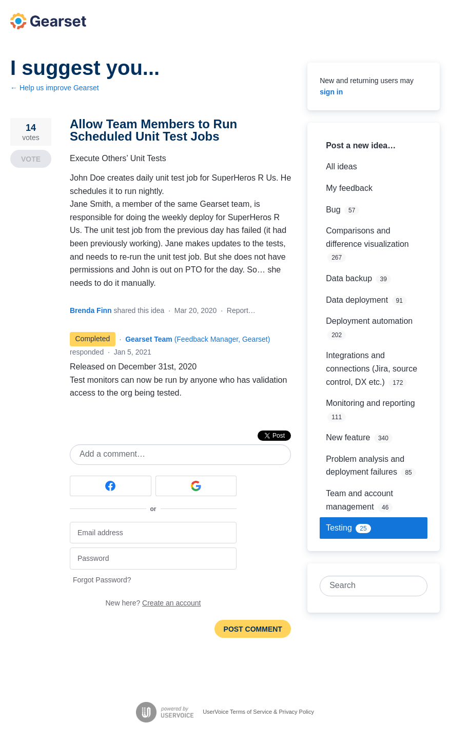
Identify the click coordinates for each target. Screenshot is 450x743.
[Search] (417, 586)
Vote (31, 159)
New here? (153, 603)
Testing (339, 527)
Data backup (349, 278)
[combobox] (367, 586)
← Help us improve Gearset (54, 88)
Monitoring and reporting (370, 403)
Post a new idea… (361, 145)
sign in (331, 92)
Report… (241, 310)
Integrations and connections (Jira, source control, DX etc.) (371, 368)
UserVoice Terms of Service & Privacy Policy (258, 712)
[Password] (153, 559)
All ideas (341, 166)
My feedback (349, 188)
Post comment (253, 629)
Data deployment (357, 300)
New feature (348, 437)
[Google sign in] (196, 486)
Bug (333, 209)
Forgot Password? (102, 580)
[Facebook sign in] (110, 486)
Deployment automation (369, 321)
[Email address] (153, 533)
